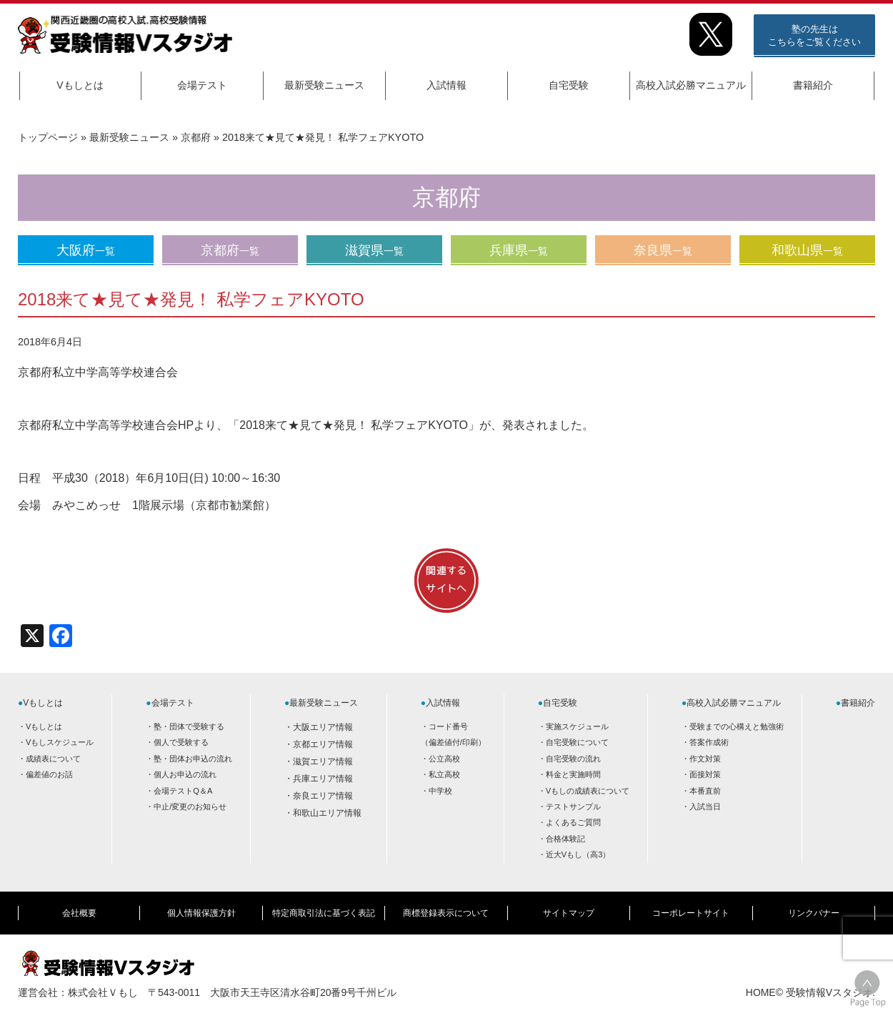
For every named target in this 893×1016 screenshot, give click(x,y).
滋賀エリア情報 (323, 761)
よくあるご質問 (573, 822)
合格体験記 (565, 838)
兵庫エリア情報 (323, 779)
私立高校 (444, 774)
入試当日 (705, 806)
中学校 (440, 790)
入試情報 (446, 85)
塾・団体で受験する (189, 726)
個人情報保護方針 (201, 913)
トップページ (48, 137)
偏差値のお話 (49, 774)
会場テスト (202, 85)
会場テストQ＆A (183, 790)
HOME (761, 992)
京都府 (196, 137)
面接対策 (705, 774)
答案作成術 (709, 742)
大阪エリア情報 (323, 727)
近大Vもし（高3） (578, 854)
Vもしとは (79, 85)
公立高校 (444, 758)
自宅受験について (577, 742)
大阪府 (85, 250)
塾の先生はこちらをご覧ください (814, 35)
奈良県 (663, 250)
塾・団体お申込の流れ (193, 758)
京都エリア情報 (323, 744)
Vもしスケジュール (60, 742)
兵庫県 (518, 250)
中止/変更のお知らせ (190, 806)
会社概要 (79, 913)
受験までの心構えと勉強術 (736, 726)
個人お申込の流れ (185, 774)
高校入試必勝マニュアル (691, 85)
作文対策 (705, 758)
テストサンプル (573, 806)
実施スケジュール (577, 726)
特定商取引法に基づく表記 (323, 913)
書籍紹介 (813, 85)
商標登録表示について (446, 913)
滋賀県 (374, 250)
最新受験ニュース (324, 85)
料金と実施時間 (573, 774)
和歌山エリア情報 (327, 813)
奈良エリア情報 (323, 796)
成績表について (53, 758)
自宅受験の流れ (573, 758)
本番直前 (705, 790)
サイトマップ (568, 913)
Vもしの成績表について (587, 790)
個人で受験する (181, 742)
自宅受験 (569, 85)
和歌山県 (807, 250)
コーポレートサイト (690, 913)
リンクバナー (813, 913)
